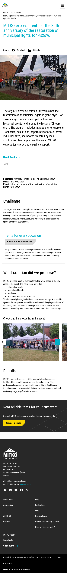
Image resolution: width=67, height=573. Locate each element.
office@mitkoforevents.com (15, 481)
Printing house (41, 516)
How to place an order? (45, 527)
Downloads (8, 540)
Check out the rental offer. (20, 241)
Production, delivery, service (47, 521)
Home (5, 12)
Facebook (18, 50)
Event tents (8, 499)
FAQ (37, 510)
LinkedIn (34, 50)
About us (7, 516)
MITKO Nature (9, 534)
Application (8, 505)
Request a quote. (13, 423)
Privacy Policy (7, 563)
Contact (6, 521)
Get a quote (8, 545)
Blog (37, 499)
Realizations (16, 12)
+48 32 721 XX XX (11, 484)
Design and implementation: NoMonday (16, 569)
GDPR (59, 557)
